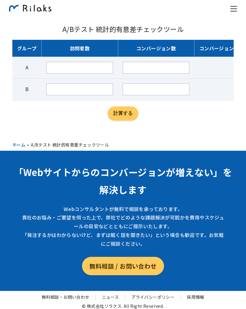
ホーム (18, 145)
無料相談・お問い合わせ (65, 297)
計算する (123, 113)
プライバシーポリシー (153, 297)
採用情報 (195, 297)
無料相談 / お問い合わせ (122, 266)
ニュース (110, 297)
